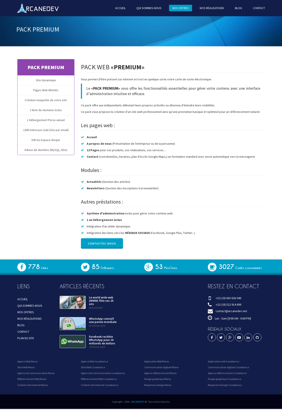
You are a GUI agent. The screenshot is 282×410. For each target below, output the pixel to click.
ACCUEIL (121, 8)
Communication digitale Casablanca (228, 367)
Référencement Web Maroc (32, 379)
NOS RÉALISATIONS (210, 8)
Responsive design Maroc (158, 385)
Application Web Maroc (156, 361)
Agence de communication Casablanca (103, 373)
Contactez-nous (102, 243)
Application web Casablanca (223, 361)
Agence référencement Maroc (160, 373)
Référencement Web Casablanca (99, 379)
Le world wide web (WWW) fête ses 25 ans (101, 300)
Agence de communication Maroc (36, 373)
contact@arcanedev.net (231, 311)
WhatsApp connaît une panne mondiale (102, 320)
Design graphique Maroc (157, 379)
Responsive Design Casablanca (225, 385)
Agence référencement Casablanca (227, 373)
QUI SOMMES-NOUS (148, 8)
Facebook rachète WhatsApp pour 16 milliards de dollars (102, 340)
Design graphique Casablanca (224, 379)
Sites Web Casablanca (93, 367)
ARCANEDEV (137, 401)
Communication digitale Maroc (161, 367)
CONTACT (256, 8)
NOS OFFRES (180, 8)
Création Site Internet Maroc (32, 385)
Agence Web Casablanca (94, 361)
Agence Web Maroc (27, 361)
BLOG (236, 8)
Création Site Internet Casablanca (99, 385)
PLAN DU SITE (25, 338)
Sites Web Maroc (26, 367)
